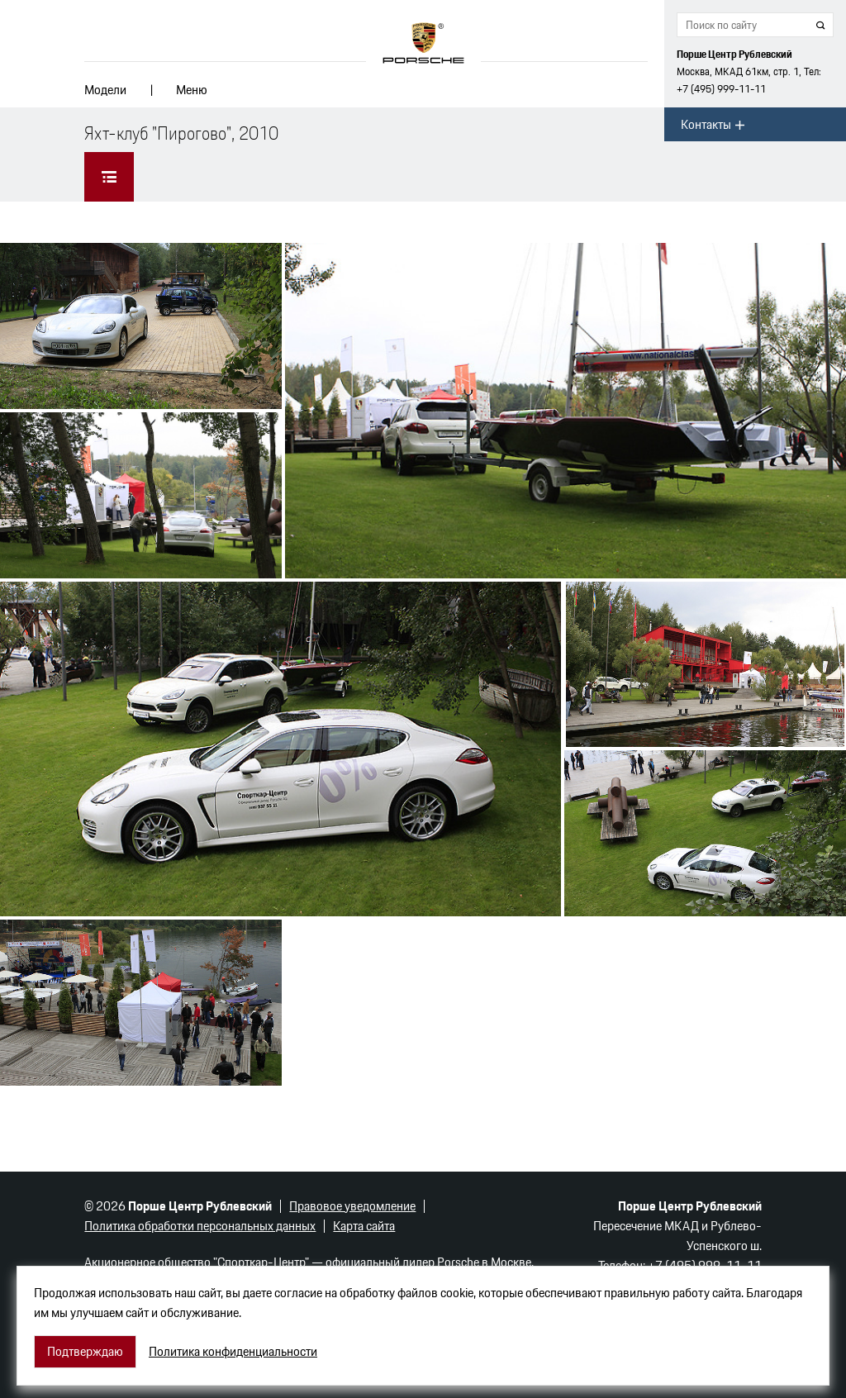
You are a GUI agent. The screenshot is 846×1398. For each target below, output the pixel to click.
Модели (105, 89)
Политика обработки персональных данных (200, 1225)
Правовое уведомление (352, 1206)
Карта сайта (364, 1225)
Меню (191, 89)
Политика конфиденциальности (233, 1352)
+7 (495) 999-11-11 (721, 88)
